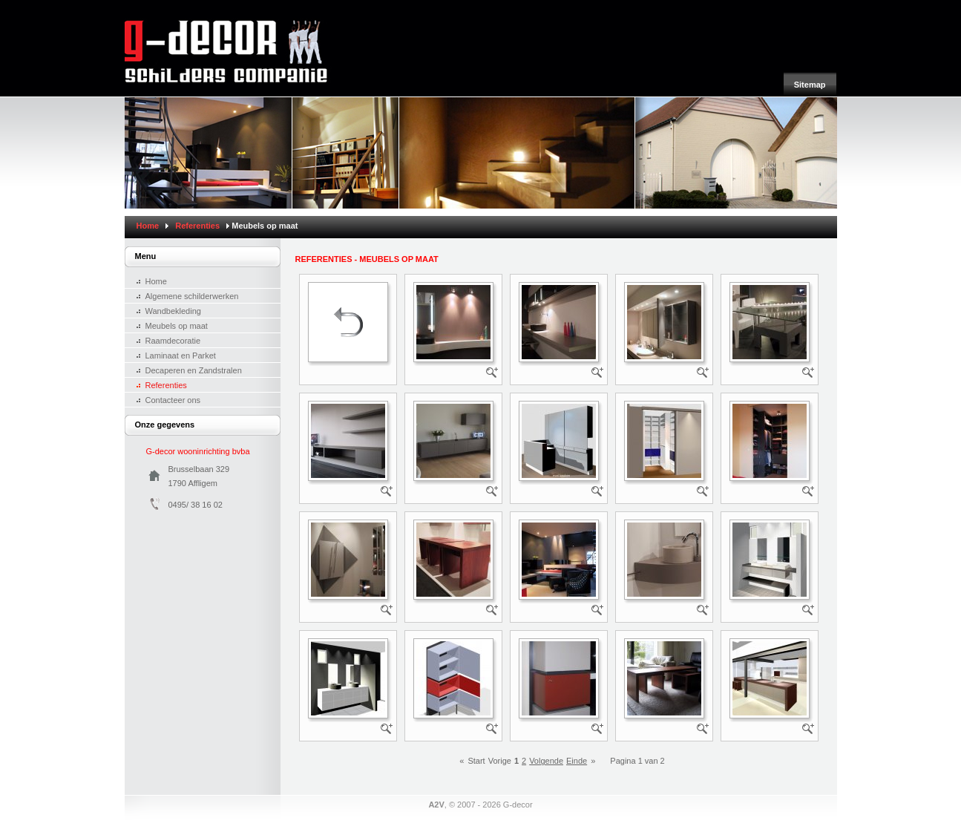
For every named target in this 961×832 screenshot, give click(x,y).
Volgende (546, 760)
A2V (436, 804)
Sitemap (810, 84)
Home (148, 225)
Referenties (197, 225)
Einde (576, 760)
